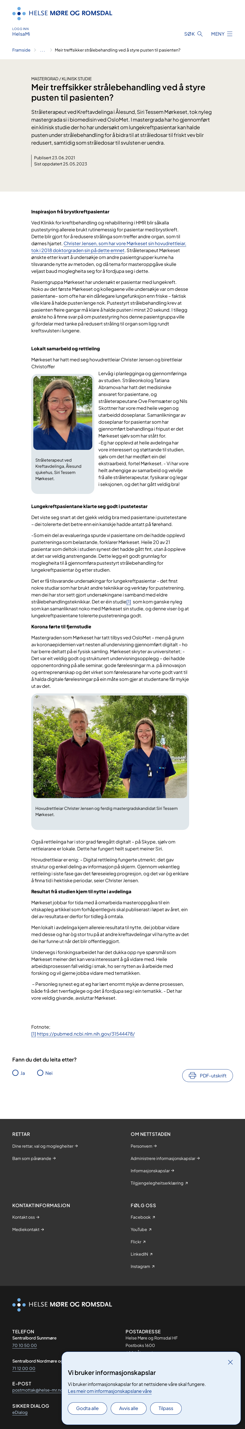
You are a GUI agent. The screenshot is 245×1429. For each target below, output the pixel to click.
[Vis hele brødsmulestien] (43, 50)
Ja (23, 1073)
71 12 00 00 (23, 1368)
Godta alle (87, 1408)
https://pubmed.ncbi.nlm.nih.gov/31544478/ (86, 1034)
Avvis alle (128, 1408)
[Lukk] (230, 1362)
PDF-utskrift (213, 1075)
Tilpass (166, 1408)
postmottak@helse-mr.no (37, 1390)
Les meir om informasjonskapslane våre (110, 1391)
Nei (49, 1073)
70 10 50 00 (24, 1345)
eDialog (20, 1412)
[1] (128, 601)
